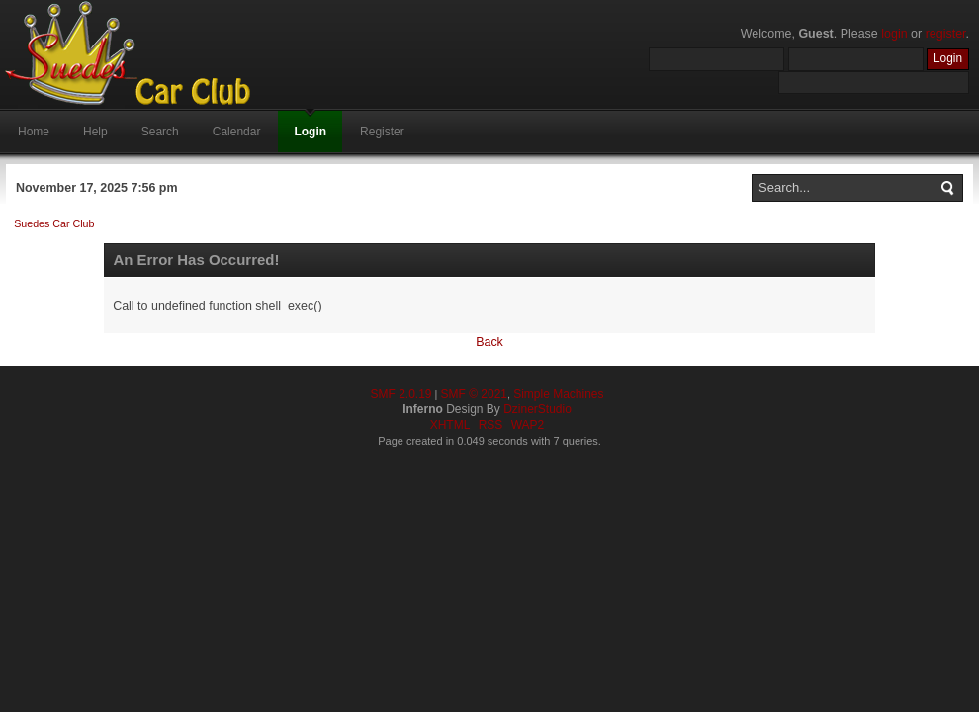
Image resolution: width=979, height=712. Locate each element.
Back (489, 342)
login (894, 34)
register (946, 34)
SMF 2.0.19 (400, 393)
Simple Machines (558, 393)
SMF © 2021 (473, 393)
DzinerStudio (537, 409)
